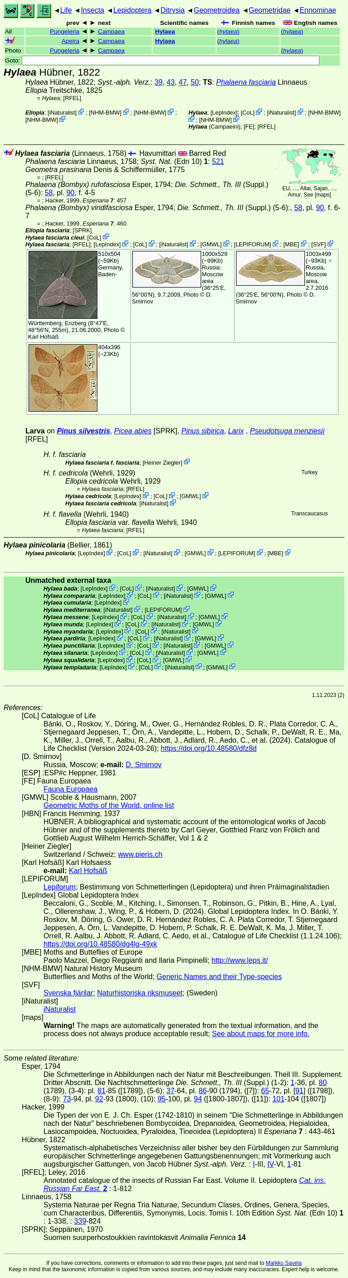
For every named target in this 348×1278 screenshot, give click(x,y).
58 (49, 193)
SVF (318, 244)
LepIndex (224, 112)
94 (198, 1099)
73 (67, 1099)
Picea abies (133, 431)
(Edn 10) (174, 161)
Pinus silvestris (83, 431)
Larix (236, 431)
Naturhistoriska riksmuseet (140, 993)
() (228, 31)
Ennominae (318, 10)
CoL (247, 112)
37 (170, 1091)
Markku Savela (283, 1263)
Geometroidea (216, 10)
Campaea (111, 31)
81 (101, 1091)
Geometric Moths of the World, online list (109, 805)
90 (71, 193)
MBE (291, 244)
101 (278, 1099)
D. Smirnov (143, 765)
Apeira (70, 41)
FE (248, 126)
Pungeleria (64, 31)
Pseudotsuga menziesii (287, 431)
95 (162, 1099)
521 (218, 161)
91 (299, 1091)
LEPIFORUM (253, 244)
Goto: (162, 60)
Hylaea (165, 31)
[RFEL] (72, 98)
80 (323, 1082)
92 (99, 1099)
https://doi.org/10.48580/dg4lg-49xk (100, 944)
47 (183, 82)
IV (270, 1164)
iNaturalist (62, 112)
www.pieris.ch (140, 854)
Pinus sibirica (202, 431)
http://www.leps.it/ (240, 960)
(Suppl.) (221, 184)
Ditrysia (172, 10)
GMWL (211, 244)
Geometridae (270, 10)
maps (322, 195)
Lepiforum (60, 887)
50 (195, 82)
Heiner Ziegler (162, 462)
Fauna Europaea (70, 789)
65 (265, 1091)
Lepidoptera (132, 10)
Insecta (92, 10)
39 (159, 82)
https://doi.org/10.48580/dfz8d (209, 748)
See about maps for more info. (260, 1034)
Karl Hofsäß (43, 336)
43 (171, 82)
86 (202, 1091)
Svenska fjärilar (68, 993)
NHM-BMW (105, 112)
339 (80, 1221)
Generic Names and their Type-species (219, 976)
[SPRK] (82, 230)
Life (66, 10)
